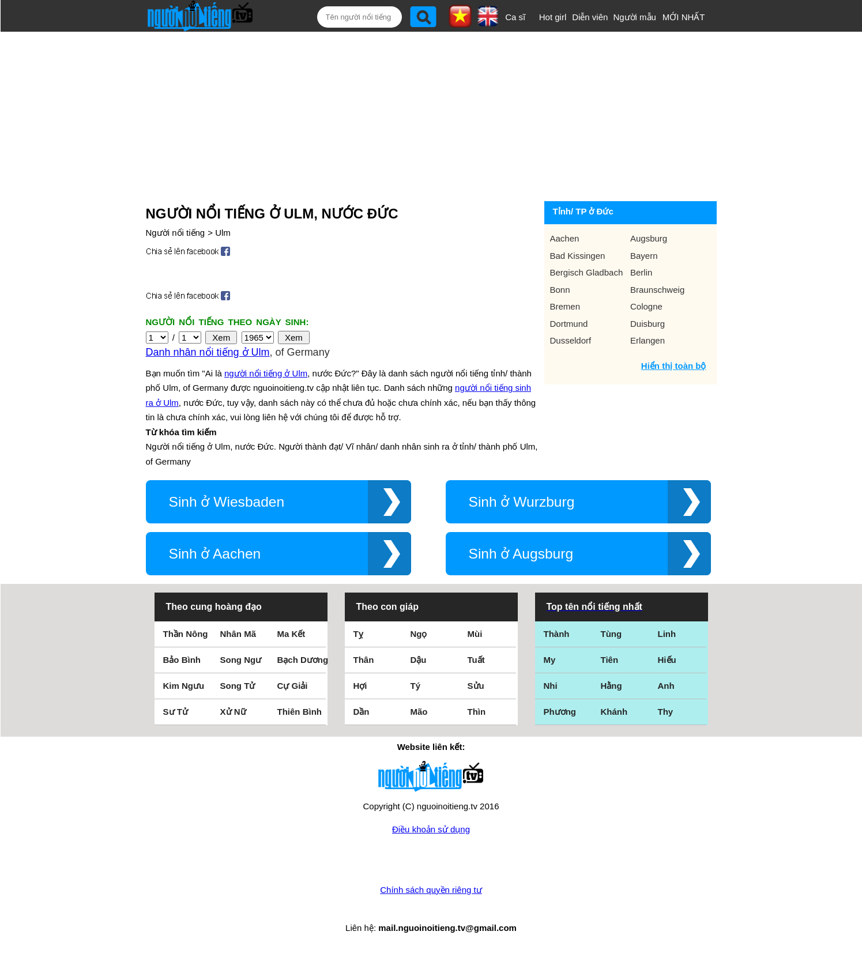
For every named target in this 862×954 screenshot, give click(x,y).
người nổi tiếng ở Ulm (265, 373)
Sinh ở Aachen (215, 553)
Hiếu (667, 660)
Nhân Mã (238, 634)
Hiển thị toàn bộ (673, 366)
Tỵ (358, 634)
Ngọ (419, 634)
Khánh (614, 712)
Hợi (360, 686)
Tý (416, 686)
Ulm (223, 232)
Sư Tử (175, 712)
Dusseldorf (571, 340)
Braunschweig (657, 290)
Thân (363, 660)
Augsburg (648, 238)
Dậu (419, 660)
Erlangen (647, 340)
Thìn (477, 712)
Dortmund (569, 324)
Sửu (476, 686)
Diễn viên (590, 17)
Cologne (646, 306)
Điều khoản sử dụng (431, 829)
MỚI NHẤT (684, 17)
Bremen (565, 306)
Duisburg (647, 324)
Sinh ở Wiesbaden (227, 502)
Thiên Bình (299, 712)
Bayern (644, 256)
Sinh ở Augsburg (521, 553)
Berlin (641, 272)
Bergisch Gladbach (586, 272)
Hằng (611, 686)
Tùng (611, 634)
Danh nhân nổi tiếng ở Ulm (208, 352)
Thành (557, 634)
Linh (667, 634)
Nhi (551, 686)
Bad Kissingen (577, 256)
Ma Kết (291, 634)
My (550, 660)
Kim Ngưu (184, 686)
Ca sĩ (515, 17)
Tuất (476, 660)
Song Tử (237, 686)
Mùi (475, 634)
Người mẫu (634, 17)
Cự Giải (292, 686)
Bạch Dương (303, 660)
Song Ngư (241, 660)
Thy (665, 712)
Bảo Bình (182, 660)
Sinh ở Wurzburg (522, 502)
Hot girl (553, 17)
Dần (361, 712)
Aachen (564, 238)
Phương (560, 712)
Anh (666, 686)
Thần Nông (185, 634)
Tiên (610, 660)
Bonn (560, 290)
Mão (419, 712)
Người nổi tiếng (175, 232)
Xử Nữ (233, 712)
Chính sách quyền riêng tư (430, 890)
